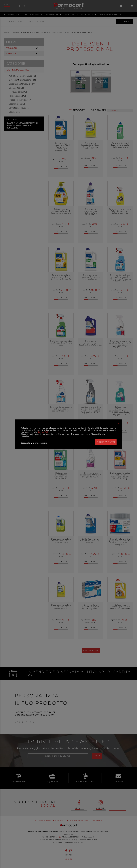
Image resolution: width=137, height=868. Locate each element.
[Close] (119, 423)
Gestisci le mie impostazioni (33, 443)
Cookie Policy (44, 432)
